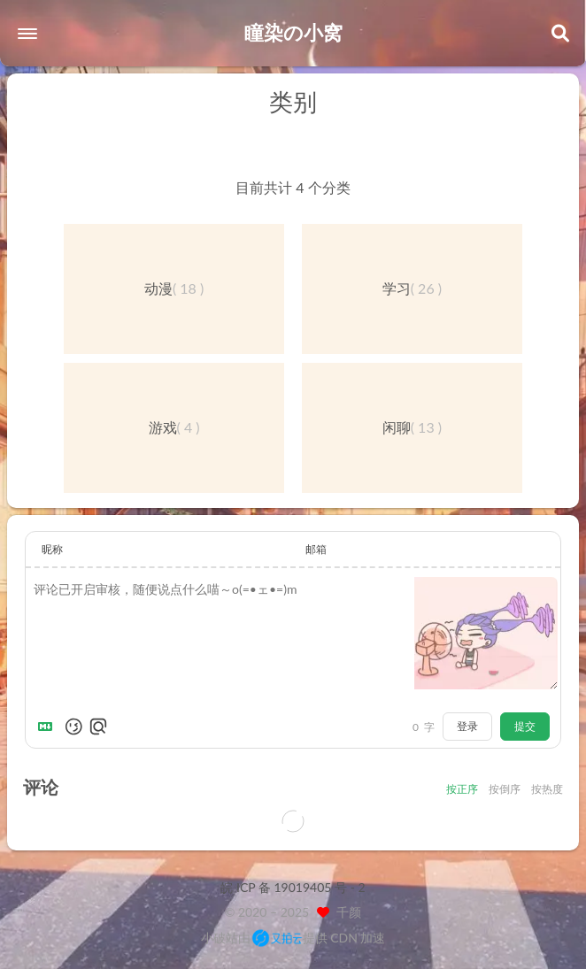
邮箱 (316, 549)
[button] (27, 33)
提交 (525, 726)
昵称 (52, 549)
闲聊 (396, 427)
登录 (467, 726)
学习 (396, 288)
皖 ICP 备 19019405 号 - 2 (292, 887)
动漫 (158, 288)
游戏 (163, 427)
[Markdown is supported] (48, 726)
